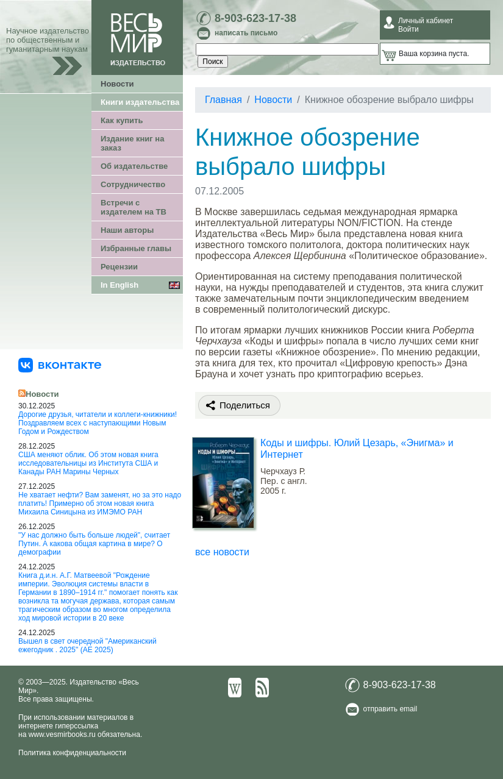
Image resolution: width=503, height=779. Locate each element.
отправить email (390, 709)
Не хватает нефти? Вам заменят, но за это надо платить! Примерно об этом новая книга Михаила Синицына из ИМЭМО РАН (99, 503)
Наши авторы (127, 230)
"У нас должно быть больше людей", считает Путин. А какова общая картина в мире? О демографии (94, 544)
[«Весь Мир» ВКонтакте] (59, 364)
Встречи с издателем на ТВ (133, 207)
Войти (408, 29)
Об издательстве (134, 166)
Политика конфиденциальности (72, 753)
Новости (117, 83)
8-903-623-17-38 (255, 18)
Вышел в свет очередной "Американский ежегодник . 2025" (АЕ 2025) (87, 645)
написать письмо (246, 33)
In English (119, 285)
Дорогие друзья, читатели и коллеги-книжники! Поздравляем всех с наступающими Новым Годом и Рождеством (97, 423)
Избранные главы (136, 248)
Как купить (122, 120)
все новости (222, 552)
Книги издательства (140, 102)
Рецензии (119, 266)
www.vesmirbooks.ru (62, 734)
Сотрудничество (133, 184)
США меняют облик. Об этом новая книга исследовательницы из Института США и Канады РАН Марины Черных (88, 463)
